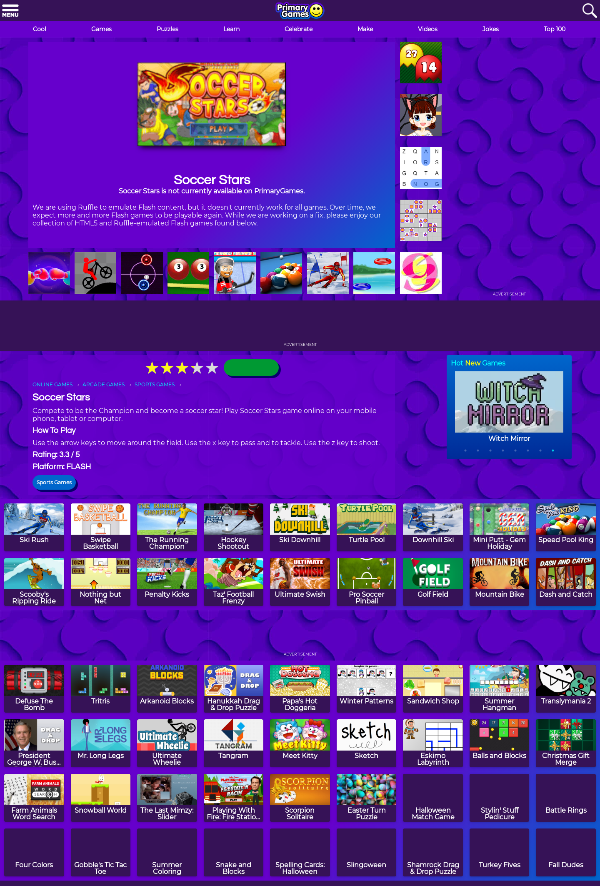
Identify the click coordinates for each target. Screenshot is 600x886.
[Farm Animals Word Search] (34, 798)
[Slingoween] (367, 852)
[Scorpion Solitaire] (300, 798)
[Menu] (10, 11)
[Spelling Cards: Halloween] (300, 852)
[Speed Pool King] (566, 527)
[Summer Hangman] (500, 689)
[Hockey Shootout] (234, 527)
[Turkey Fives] (500, 852)
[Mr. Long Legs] (101, 743)
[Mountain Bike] (500, 582)
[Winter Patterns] (367, 689)
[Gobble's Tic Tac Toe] (101, 852)
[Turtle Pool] (367, 527)
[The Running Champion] (167, 527)
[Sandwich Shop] (433, 689)
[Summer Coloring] (167, 852)
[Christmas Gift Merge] (566, 743)
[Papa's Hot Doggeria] (300, 689)
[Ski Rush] (34, 527)
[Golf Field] (433, 582)
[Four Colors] (34, 852)
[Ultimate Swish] (300, 582)
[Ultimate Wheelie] (167, 743)
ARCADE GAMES (103, 384)
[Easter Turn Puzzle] (367, 798)
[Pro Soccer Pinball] (367, 582)
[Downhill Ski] (433, 527)
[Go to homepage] (300, 11)
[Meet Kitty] (300, 743)
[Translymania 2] (566, 689)
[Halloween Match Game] (433, 798)
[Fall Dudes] (566, 852)
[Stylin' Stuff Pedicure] (500, 798)
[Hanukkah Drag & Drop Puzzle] (234, 689)
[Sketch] (367, 743)
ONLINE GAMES (52, 384)
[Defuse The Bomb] (34, 689)
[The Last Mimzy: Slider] (167, 798)
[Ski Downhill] (300, 527)
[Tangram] (234, 743)
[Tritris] (101, 689)
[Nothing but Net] (101, 582)
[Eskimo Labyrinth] (433, 743)
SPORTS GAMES (155, 384)
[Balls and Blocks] (500, 743)
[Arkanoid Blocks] (167, 689)
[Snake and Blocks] (234, 852)
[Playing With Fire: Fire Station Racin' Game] (234, 798)
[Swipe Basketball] (101, 527)
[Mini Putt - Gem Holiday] (500, 527)
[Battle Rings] (566, 798)
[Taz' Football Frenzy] (234, 582)
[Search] (589, 11)
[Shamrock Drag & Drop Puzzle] (433, 852)
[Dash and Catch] (566, 582)
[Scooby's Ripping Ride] (34, 582)
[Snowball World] (101, 798)
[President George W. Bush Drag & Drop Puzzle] (34, 743)
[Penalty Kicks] (167, 582)
